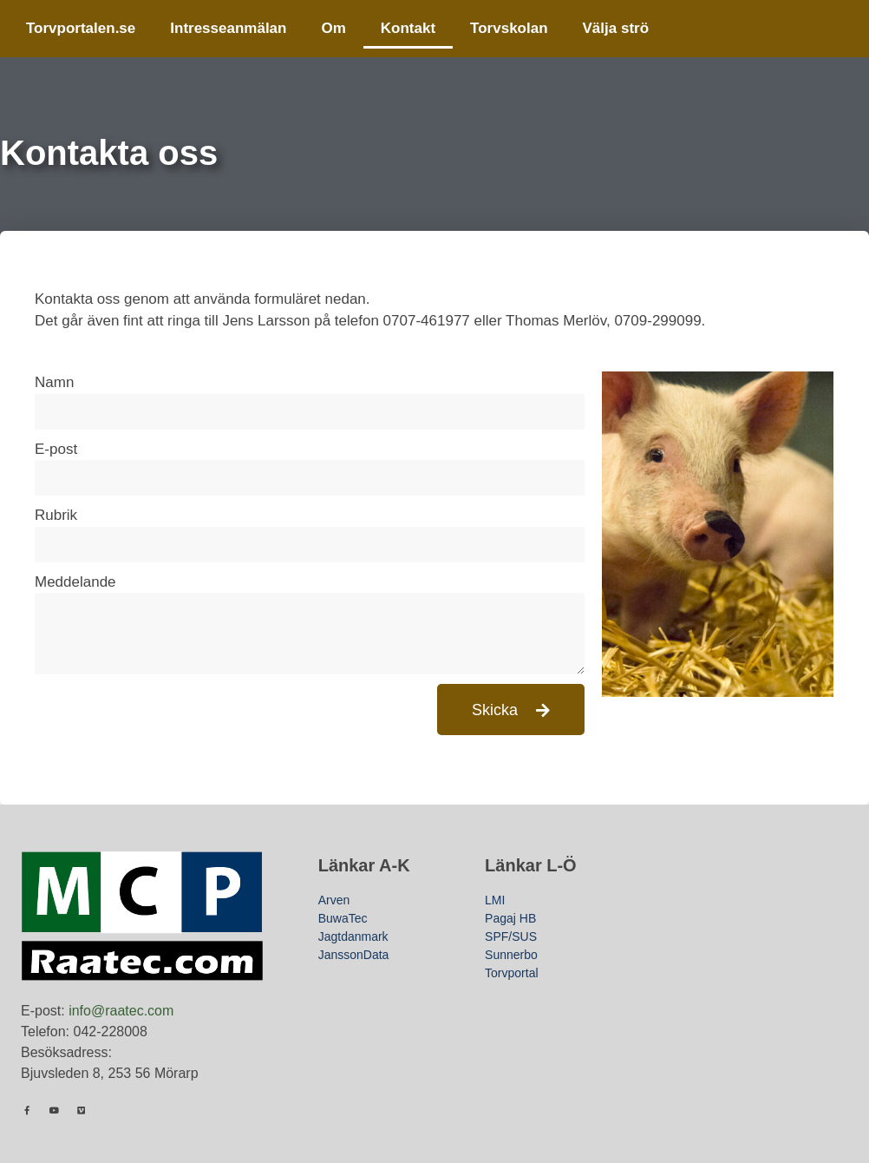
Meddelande (75, 582)
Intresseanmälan (228, 28)
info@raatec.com (121, 1010)
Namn (54, 382)
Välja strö (616, 28)
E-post (56, 449)
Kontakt (408, 28)
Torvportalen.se (80, 28)
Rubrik (56, 515)
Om (333, 28)
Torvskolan (508, 28)
